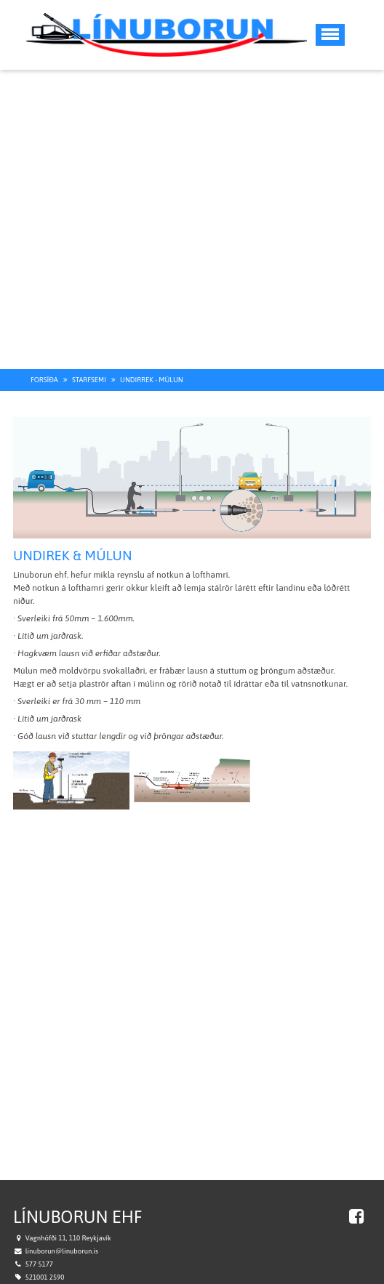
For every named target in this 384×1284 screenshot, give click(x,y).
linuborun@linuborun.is (61, 1228)
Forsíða (44, 357)
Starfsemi (89, 357)
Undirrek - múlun (151, 357)
